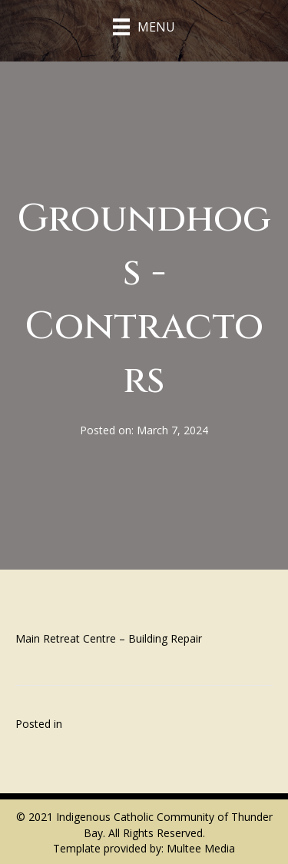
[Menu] (144, 27)
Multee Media (201, 848)
